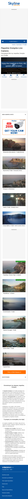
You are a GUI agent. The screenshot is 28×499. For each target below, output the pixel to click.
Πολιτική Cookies (6, 492)
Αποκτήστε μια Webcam (7, 477)
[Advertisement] (14, 24)
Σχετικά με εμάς (5, 474)
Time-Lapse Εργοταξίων (7, 480)
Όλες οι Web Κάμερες (14, 372)
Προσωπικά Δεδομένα (7, 495)
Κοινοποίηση (24, 75)
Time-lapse (4, 75)
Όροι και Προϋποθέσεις (7, 489)
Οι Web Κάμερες (13, 41)
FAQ (3, 486)
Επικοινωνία (5, 483)
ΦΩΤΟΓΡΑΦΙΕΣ (14, 377)
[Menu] (24, 41)
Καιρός (10, 75)
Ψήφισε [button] (17, 75)
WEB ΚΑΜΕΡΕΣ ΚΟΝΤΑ (14, 114)
